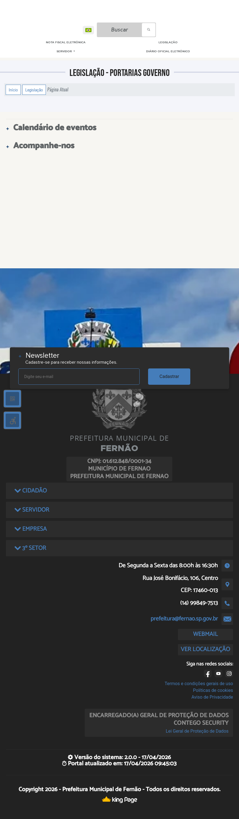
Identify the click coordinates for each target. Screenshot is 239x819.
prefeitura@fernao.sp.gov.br (184, 619)
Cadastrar (169, 376)
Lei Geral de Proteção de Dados (197, 731)
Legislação (34, 90)
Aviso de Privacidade (212, 697)
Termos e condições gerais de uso (199, 683)
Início (13, 90)
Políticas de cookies (213, 690)
